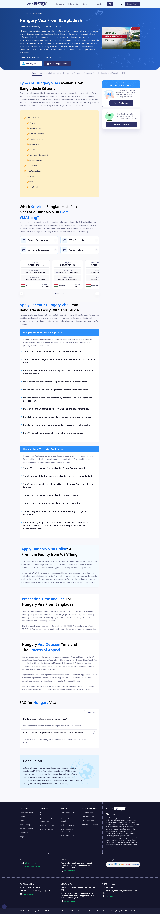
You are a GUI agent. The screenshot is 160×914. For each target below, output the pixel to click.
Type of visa (37, 73)
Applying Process (73, 73)
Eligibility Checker (88, 813)
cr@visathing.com (31, 863)
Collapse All (91, 712)
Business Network (26, 829)
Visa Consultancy (67, 835)
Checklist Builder (88, 817)
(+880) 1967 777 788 (32, 866)
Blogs (22, 837)
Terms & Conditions (103, 911)
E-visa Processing (67, 825)
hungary (41, 13)
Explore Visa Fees (46, 829)
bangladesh (30, 13)
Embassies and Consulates (46, 820)
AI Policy (133, 911)
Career (22, 817)
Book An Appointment (90, 825)
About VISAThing (26, 813)
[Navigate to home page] (21, 13)
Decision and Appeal (109, 73)
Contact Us (24, 833)
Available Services (53, 73)
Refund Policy (125, 911)
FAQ (124, 73)
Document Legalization (66, 820)
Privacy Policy (115, 911)
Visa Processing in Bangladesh (68, 830)
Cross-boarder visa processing (68, 814)
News (22, 821)
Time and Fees (90, 73)
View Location (69, 871)
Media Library (25, 825)
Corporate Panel (88, 821)
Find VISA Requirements (45, 814)
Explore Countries (47, 825)
